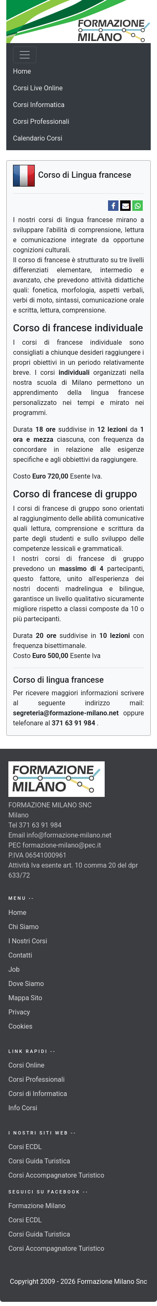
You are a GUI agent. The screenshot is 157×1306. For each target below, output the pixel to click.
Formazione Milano (37, 1206)
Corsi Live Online (38, 88)
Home (22, 71)
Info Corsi (22, 1108)
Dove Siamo (26, 984)
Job (14, 969)
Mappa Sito (25, 998)
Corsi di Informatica (37, 1094)
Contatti (20, 955)
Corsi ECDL (25, 1147)
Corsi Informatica (38, 105)
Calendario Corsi (37, 138)
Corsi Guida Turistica (39, 1161)
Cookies (20, 1026)
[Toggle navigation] (24, 54)
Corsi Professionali (41, 121)
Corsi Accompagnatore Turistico (56, 1175)
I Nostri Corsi (27, 941)
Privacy (19, 1012)
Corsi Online (26, 1065)
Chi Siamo (23, 927)
